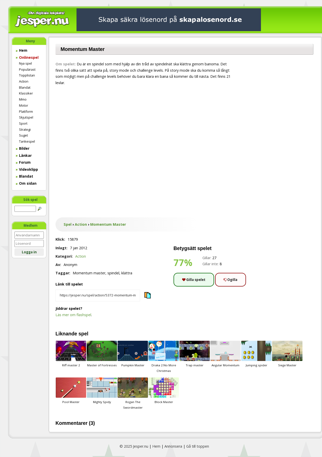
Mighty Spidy (102, 390)
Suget (23, 135)
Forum (23, 162)
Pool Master (71, 390)
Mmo (23, 99)
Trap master (194, 354)
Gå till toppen (197, 446)
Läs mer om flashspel (73, 314)
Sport (23, 123)
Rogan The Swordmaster (133, 393)
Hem (21, 50)
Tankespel (27, 141)
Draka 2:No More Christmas (163, 357)
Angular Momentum (225, 354)
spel (83, 333)
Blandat (24, 87)
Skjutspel (26, 117)
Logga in (29, 252)
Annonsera (173, 446)
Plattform (26, 111)
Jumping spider (256, 354)
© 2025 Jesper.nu (134, 446)
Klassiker (26, 93)
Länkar (24, 155)
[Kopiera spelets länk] (97, 296)
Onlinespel (27, 57)
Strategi (25, 129)
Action (23, 81)
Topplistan (27, 75)
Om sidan (26, 183)
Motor (23, 105)
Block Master (163, 390)
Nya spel (25, 63)
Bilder (22, 148)
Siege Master (287, 354)
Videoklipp (27, 169)
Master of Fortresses (102, 354)
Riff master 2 (71, 354)
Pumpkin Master (133, 354)
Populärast (27, 69)
